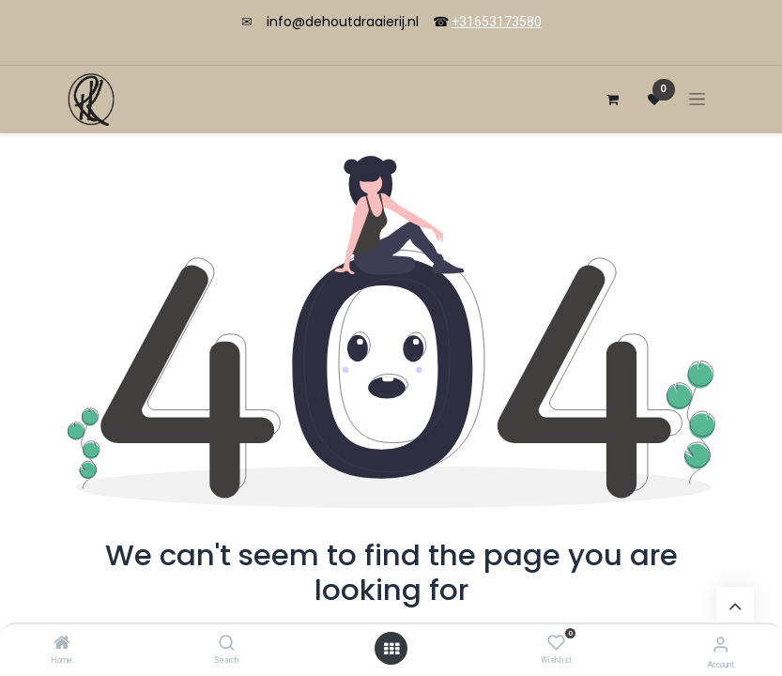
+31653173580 (497, 21)
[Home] (62, 644)
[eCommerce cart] (613, 99)
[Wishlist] (556, 643)
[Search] (227, 644)
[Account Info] (720, 644)
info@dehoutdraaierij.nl (343, 21)
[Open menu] (391, 649)
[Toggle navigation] (697, 99)
